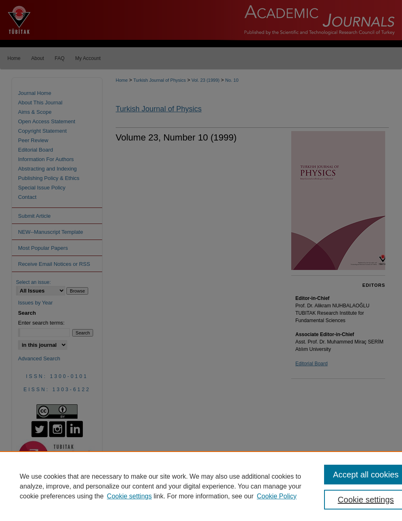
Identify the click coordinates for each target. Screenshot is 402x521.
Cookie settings (129, 496)
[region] (201, 486)
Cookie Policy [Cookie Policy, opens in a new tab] (277, 496)
